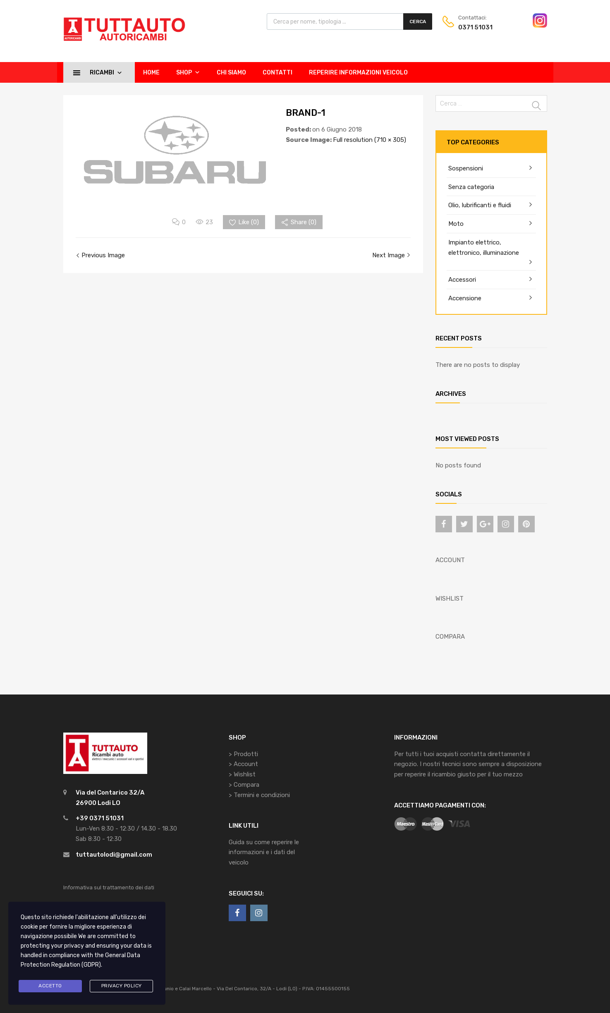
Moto (456, 224)
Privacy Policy (121, 986)
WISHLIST (449, 598)
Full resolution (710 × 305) (369, 140)
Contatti (277, 72)
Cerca (417, 21)
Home (151, 72)
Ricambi (106, 72)
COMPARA (450, 636)
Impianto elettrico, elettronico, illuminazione (483, 247)
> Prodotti (243, 754)
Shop (188, 72)
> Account (243, 764)
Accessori (462, 279)
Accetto (50, 986)
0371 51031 (475, 27)
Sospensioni (465, 168)
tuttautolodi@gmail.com (114, 854)
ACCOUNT (450, 560)
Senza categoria (471, 187)
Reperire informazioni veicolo (358, 72)
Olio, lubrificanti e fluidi (479, 205)
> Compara (244, 784)
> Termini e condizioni (259, 795)
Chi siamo (231, 72)
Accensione (464, 298)
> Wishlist (242, 774)
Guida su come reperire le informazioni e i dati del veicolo (264, 852)
